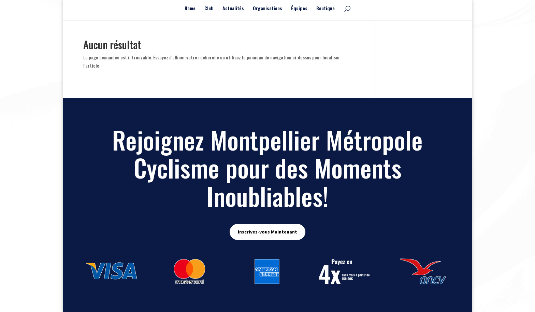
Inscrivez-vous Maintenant (267, 232)
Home (190, 9)
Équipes (299, 9)
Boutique (325, 9)
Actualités (233, 9)
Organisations (267, 9)
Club (209, 9)
